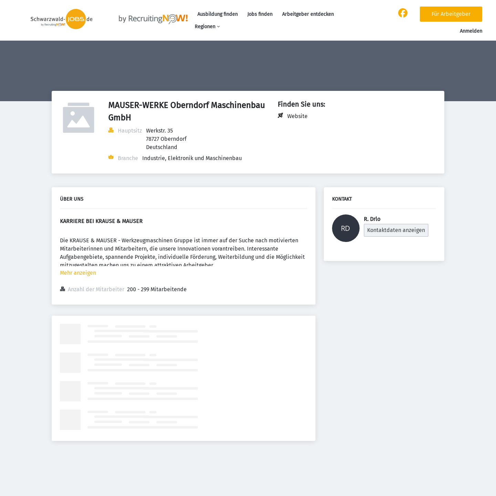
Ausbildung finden (217, 14)
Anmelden (471, 31)
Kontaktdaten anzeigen (396, 230)
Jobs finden (259, 14)
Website (297, 116)
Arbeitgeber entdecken (308, 14)
